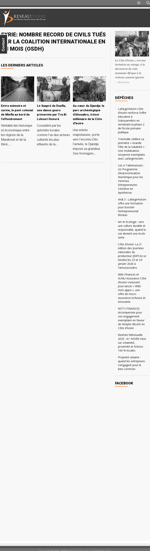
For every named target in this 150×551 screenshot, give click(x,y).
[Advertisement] (104, 18)
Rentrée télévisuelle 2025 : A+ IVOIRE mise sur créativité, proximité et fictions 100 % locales (132, 342)
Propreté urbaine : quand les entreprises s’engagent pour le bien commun (131, 363)
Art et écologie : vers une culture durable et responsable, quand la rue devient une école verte (132, 229)
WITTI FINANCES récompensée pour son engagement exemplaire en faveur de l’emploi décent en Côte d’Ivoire (131, 318)
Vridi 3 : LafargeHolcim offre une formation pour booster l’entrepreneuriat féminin (132, 207)
